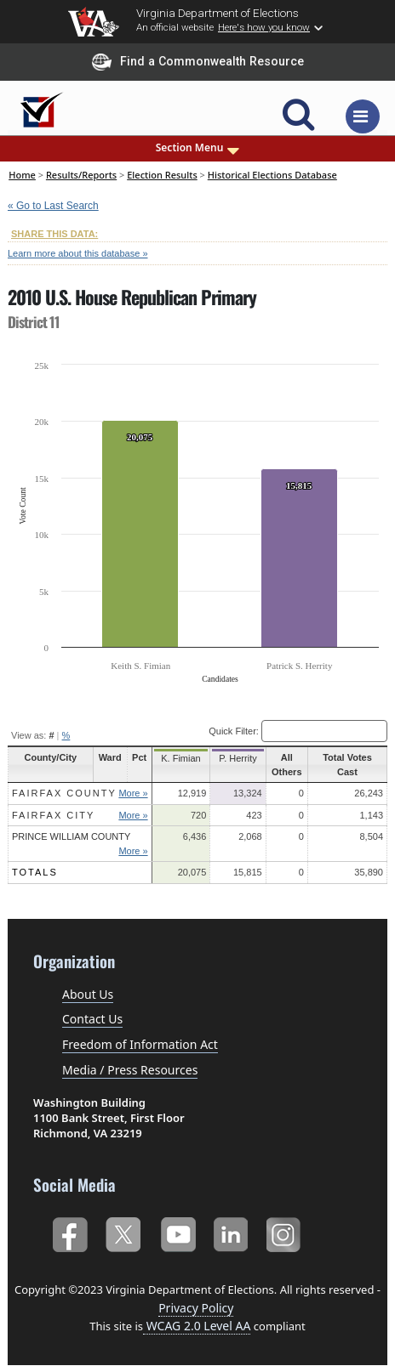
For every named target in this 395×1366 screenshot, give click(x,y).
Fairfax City (53, 815)
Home (22, 174)
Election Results (162, 174)
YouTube (177, 1233)
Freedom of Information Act (140, 1044)
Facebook (69, 1233)
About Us (87, 994)
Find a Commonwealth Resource (198, 62)
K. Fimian (180, 758)
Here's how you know (264, 27)
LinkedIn (231, 1233)
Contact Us (92, 1019)
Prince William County (71, 836)
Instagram (285, 1233)
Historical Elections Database (272, 174)
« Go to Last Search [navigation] (53, 206)
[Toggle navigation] (363, 116)
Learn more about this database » (78, 253)
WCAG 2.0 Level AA (196, 1326)
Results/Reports (81, 174)
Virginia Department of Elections (217, 13)
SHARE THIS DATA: (54, 234)
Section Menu (198, 148)
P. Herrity (234, 758)
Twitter (123, 1233)
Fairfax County (64, 793)
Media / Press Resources (130, 1070)
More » (135, 793)
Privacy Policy (195, 1308)
